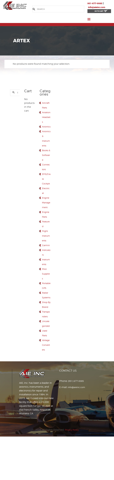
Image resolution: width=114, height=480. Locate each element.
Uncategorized (46, 360)
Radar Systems (46, 322)
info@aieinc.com (98, 7)
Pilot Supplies (45, 298)
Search (13, 93)
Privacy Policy (72, 473)
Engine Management (46, 222)
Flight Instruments (45, 255)
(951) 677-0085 (77, 424)
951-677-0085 (95, 3)
